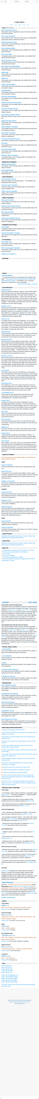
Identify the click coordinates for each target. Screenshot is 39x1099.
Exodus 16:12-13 (12, 610)
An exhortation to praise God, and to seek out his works (18, 550)
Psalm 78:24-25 (6, 419)
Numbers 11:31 (27, 886)
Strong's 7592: (5, 909)
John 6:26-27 (5, 441)
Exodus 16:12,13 (6, 471)
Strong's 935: (5, 920)
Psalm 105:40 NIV (6, 965)
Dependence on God (7, 710)
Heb (28, 24)
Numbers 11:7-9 (6, 306)
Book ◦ (30, 602)
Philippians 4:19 (30, 843)
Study (19, 24)
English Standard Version (9, 42)
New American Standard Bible (10, 66)
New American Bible (7, 212)
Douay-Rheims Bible (7, 200)
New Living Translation (8, 36)
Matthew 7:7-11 (23, 805)
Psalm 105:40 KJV (6, 972)
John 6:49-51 (5, 370)
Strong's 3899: (5, 950)
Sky (22, 537)
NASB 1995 (4, 72)
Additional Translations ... (9, 254)
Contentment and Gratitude (9, 693)
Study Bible (5, 602)
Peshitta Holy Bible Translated (10, 233)
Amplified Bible (6, 90)
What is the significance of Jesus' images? (15, 772)
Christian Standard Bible (8, 96)
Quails (3, 537)
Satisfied (12, 537)
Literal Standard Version (8, 179)
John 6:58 (4, 411)
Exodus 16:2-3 (5, 400)
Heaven (21, 536)
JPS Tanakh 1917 (6, 242)
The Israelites (7, 649)
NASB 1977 (4, 78)
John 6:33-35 (29, 856)
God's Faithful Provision (8, 685)
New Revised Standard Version (10, 218)
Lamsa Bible (5, 227)
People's (25, 536)
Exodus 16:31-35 (6, 339)
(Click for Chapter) (9, 27)
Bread (13, 536)
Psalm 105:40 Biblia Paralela (9, 977)
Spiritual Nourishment (8, 702)
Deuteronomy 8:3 (6, 383)
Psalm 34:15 (29, 801)
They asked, (9, 279)
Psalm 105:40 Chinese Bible (9, 978)
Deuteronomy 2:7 (7, 838)
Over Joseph (6, 553)
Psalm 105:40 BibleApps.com (9, 975)
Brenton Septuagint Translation (10, 248)
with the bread (5, 280)
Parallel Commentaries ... (9, 897)
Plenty (30, 536)
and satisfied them (30, 279)
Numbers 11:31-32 (6, 356)
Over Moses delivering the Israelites (13, 557)
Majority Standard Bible (8, 164)
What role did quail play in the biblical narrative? (17, 769)
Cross (15, 24)
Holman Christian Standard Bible (11, 102)
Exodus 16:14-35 (6, 492)
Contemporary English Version (10, 114)
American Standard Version (9, 108)
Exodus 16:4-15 (6, 289)
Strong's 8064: (5, 960)
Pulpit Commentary (7, 882)
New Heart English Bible (8, 149)
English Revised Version (8, 121)
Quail (33, 536)
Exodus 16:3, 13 (17, 886)
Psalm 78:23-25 (6, 521)
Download (35, 284)
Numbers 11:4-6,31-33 (8, 481)
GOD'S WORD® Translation (9, 127)
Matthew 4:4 (5, 427)
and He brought (17, 279)
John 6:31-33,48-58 (7, 527)
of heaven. (13, 280)
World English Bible (7, 170)
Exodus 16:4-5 (13, 630)
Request (7, 537)
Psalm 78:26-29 (11, 818)
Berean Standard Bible (8, 48)
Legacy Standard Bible (8, 84)
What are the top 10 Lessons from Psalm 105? (17, 767)
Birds (9, 536)
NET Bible (4, 143)
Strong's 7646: (5, 941)
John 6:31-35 (5, 319)
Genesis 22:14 (22, 820)
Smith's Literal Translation (9, 191)
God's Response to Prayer (9, 719)
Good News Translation (8, 133)
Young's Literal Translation (9, 185)
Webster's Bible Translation (9, 155)
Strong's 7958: (5, 930)
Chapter (34, 602)
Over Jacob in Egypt (8, 555)
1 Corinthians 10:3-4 (7, 392)
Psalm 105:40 (5, 870)
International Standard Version (10, 139)
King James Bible (6, 54)
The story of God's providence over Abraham (15, 552)
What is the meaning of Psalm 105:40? (14, 730)
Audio (11, 24)
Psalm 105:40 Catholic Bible (9, 982)
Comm (24, 24)
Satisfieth (18, 537)
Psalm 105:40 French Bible (9, 980)
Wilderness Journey (9, 676)
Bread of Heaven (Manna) (10, 669)
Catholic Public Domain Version (11, 206)
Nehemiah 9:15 (5, 331)
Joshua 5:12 (29, 893)
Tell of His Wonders (6, 275)
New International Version (9, 30)
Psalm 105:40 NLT (6, 967)
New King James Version (8, 60)
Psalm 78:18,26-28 (6, 465)
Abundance (4, 536)
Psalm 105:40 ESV (6, 969)
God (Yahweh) (7, 656)
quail (23, 279)
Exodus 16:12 (5, 433)
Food (16, 536)
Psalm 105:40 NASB (7, 970)
